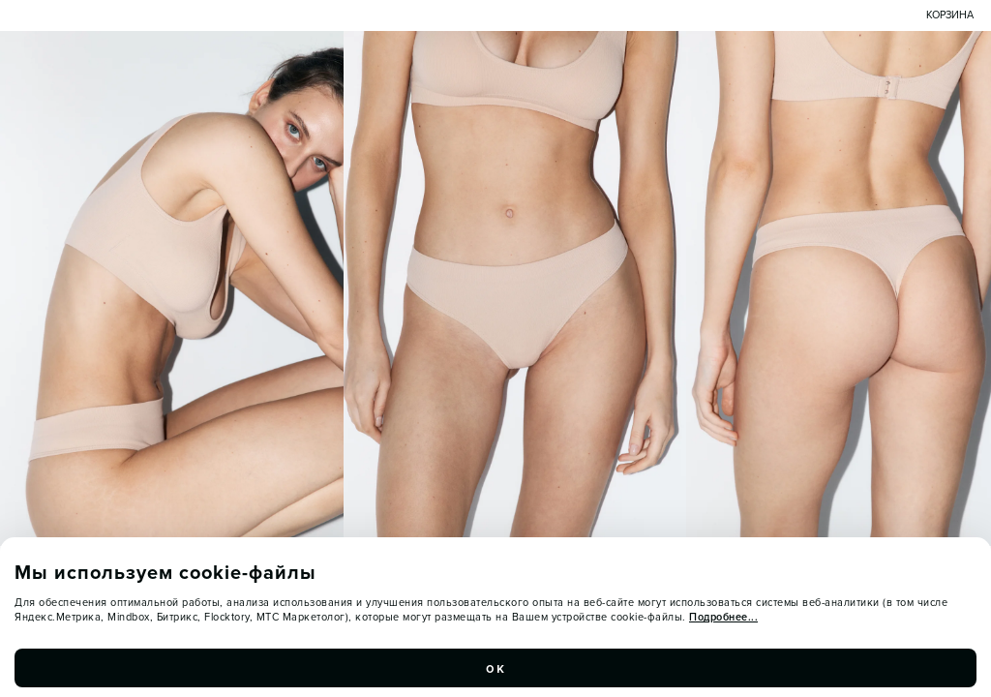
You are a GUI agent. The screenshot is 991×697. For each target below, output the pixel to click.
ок (495, 673)
